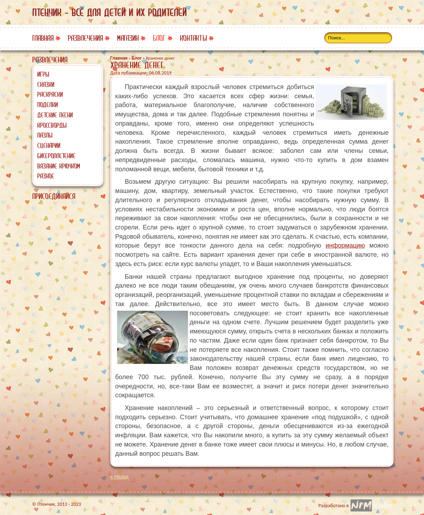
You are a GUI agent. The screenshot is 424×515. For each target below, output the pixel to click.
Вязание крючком (58, 166)
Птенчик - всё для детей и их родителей (109, 12)
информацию (345, 245)
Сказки (45, 84)
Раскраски (50, 94)
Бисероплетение (56, 155)
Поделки (47, 104)
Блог (159, 38)
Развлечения (85, 38)
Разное (45, 175)
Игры (43, 74)
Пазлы (45, 135)
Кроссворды (52, 125)
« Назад (119, 477)
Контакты (193, 38)
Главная (43, 38)
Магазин (128, 38)
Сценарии (48, 145)
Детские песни (55, 114)
